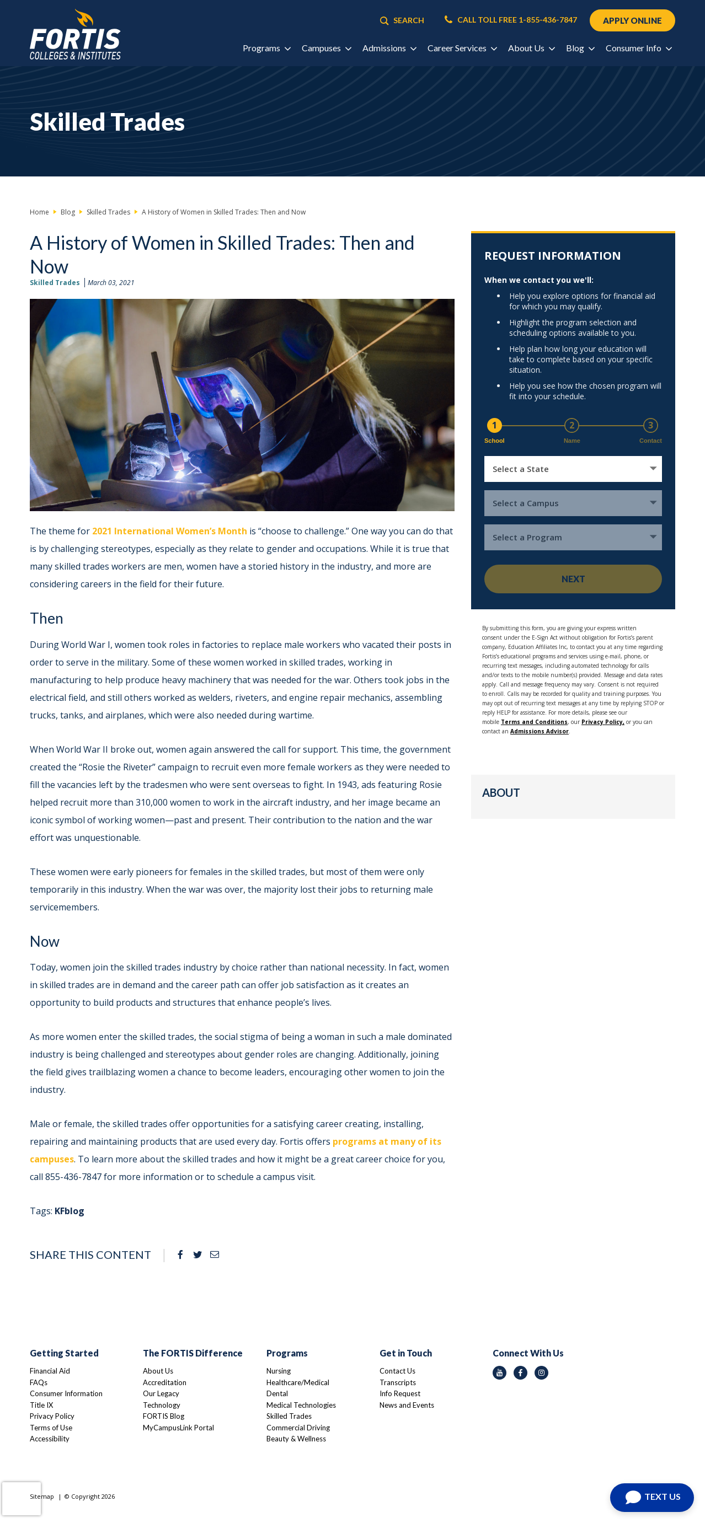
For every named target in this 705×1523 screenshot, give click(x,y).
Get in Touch (406, 1353)
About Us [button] (531, 47)
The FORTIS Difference (193, 1353)
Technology (161, 1405)
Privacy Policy (52, 1416)
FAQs (38, 1382)
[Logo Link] (75, 34)
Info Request (400, 1393)
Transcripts (398, 1382)
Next (573, 578)
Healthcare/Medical (297, 1382)
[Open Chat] (652, 1497)
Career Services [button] (462, 47)
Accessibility (50, 1438)
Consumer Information (66, 1393)
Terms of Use (51, 1427)
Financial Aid (50, 1370)
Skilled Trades (55, 282)
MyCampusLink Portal (178, 1427)
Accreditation (164, 1382)
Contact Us (397, 1370)
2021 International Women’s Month (169, 531)
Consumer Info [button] (638, 47)
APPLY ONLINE (632, 20)
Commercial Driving (298, 1427)
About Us (158, 1370)
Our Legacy (161, 1393)
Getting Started (64, 1353)
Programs (287, 1353)
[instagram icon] (541, 1373)
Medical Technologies (301, 1405)
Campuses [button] (326, 47)
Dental (277, 1393)
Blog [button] (580, 47)
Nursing (278, 1370)
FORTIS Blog (163, 1416)
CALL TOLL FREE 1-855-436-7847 (511, 19)
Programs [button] (266, 47)
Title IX (41, 1405)
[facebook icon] (520, 1373)
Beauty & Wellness (296, 1438)
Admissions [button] (389, 47)
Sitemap (42, 1496)
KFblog (69, 1211)
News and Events (407, 1405)
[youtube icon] (499, 1373)
